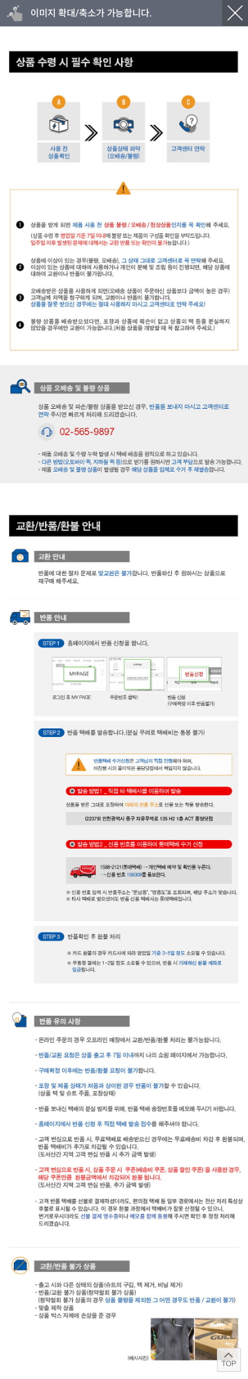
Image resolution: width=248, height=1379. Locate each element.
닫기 (235, 13)
